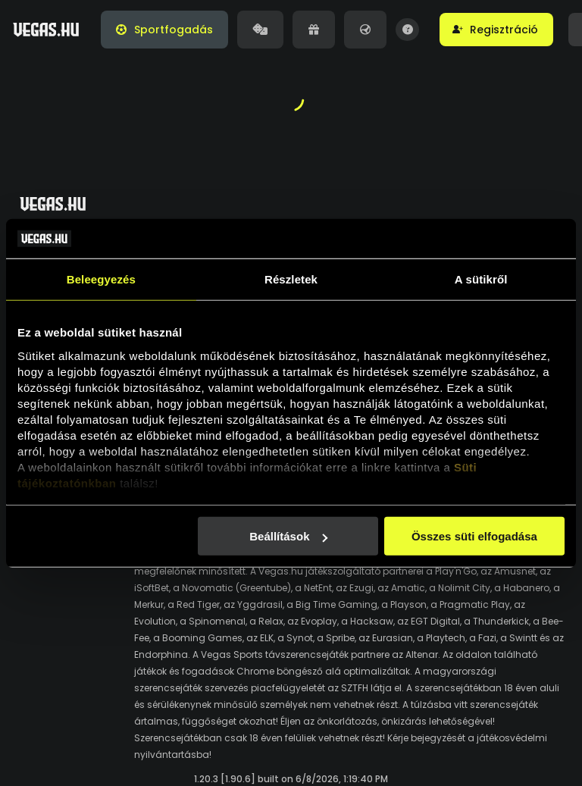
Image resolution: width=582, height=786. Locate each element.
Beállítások (288, 536)
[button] (496, 29)
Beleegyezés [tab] (101, 279)
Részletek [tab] (291, 279)
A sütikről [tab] (481, 279)
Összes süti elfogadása (474, 536)
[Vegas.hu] (45, 29)
